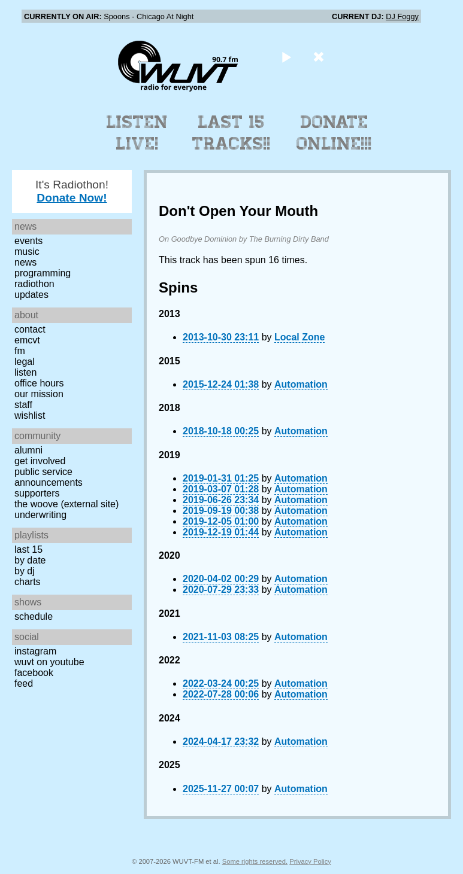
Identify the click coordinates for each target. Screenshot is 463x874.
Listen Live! (137, 132)
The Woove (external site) (66, 504)
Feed (23, 683)
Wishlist (30, 415)
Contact (30, 329)
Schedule (33, 616)
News (25, 262)
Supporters (37, 493)
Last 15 (28, 549)
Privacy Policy (310, 861)
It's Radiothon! (71, 191)
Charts (27, 582)
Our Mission (38, 394)
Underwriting (40, 515)
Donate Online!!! (334, 132)
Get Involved (39, 461)
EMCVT (27, 340)
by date (30, 560)
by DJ (24, 571)
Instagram (35, 651)
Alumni (28, 450)
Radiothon (34, 284)
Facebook (33, 673)
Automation (301, 384)
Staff (23, 405)
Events (28, 241)
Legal (24, 362)
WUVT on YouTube (49, 662)
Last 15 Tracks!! (231, 132)
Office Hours (38, 383)
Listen (25, 372)
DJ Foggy (402, 16)
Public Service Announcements (48, 477)
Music (27, 251)
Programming (42, 273)
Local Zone (299, 337)
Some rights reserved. (255, 861)
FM (19, 351)
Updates (31, 295)
